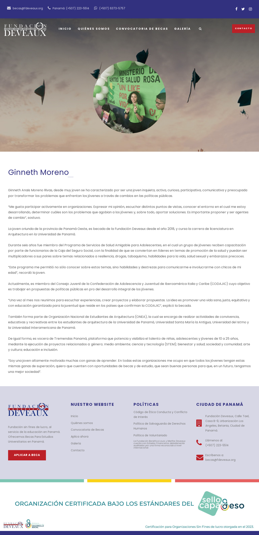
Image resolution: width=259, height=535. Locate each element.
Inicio (65, 28)
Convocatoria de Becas (140, 28)
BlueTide (122, 527)
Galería (180, 28)
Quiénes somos (93, 28)
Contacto (244, 28)
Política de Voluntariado (148, 424)
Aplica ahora (79, 425)
